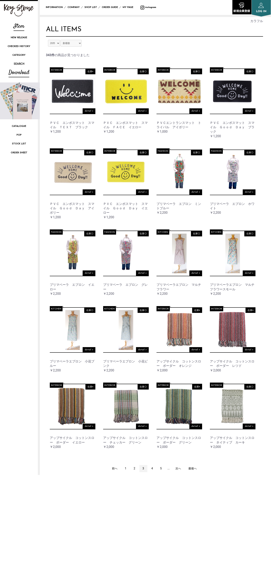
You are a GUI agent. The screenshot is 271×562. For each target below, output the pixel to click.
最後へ (192, 469)
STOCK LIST (19, 144)
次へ (178, 469)
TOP (123, 487)
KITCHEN (163, 233)
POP (19, 135)
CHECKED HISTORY (19, 46)
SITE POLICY (203, 500)
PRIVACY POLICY (206, 493)
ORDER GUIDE (110, 7)
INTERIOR (56, 71)
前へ (114, 469)
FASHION (163, 152)
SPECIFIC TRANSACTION (212, 507)
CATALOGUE (19, 126)
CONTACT (202, 513)
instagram (148, 7)
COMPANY (74, 7)
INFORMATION (54, 7)
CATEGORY (18, 55)
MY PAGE (130, 7)
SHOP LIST (90, 7)
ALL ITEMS (65, 29)
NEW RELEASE (19, 37)
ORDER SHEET (19, 153)
